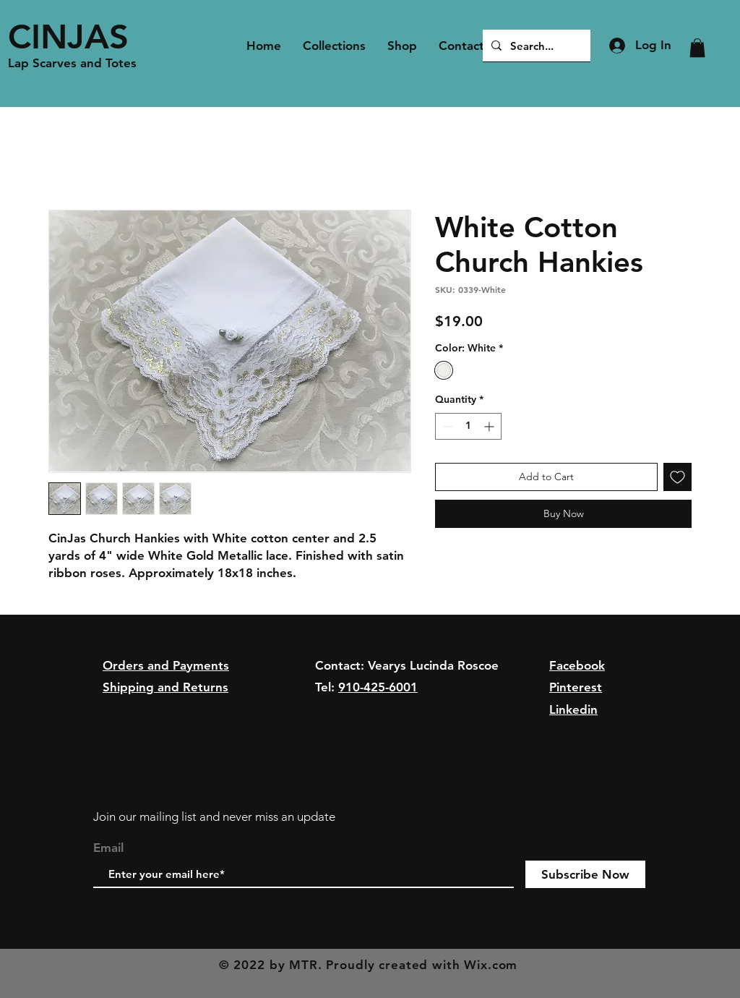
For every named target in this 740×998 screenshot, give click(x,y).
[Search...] (535, 45)
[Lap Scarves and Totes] (76, 63)
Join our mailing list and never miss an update (214, 816)
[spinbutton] (468, 426)
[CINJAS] (76, 36)
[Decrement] (446, 426)
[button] (697, 47)
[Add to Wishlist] (677, 477)
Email (108, 848)
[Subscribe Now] (585, 874)
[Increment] (490, 426)
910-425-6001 (378, 687)
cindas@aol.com (360, 709)
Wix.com (490, 965)
